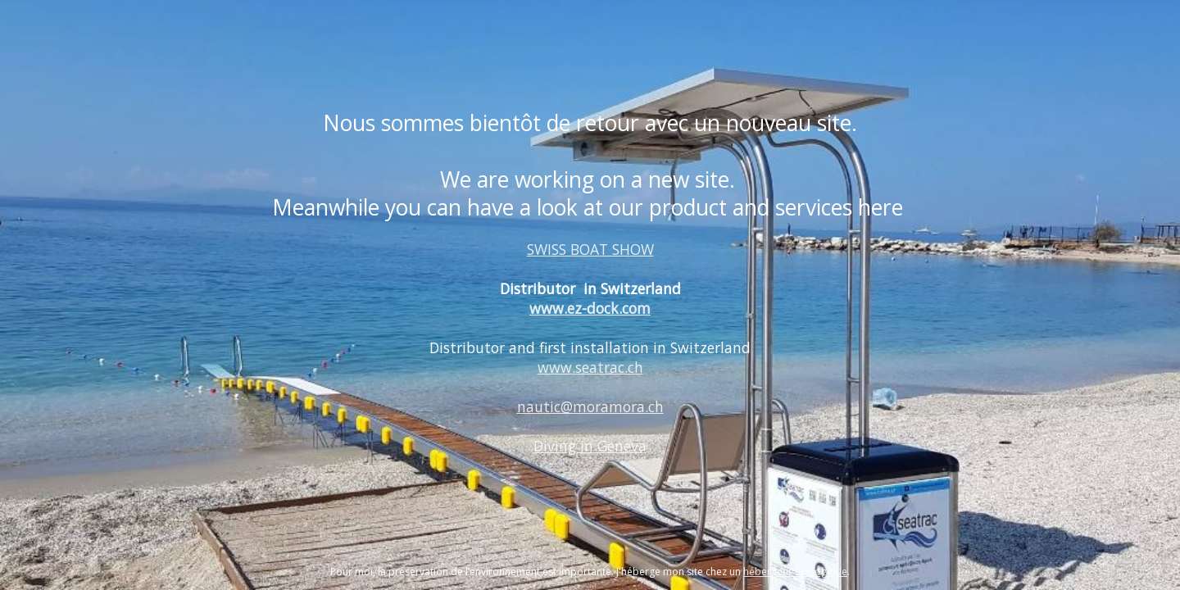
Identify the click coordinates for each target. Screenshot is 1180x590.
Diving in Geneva (590, 446)
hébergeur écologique (795, 572)
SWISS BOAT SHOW (590, 249)
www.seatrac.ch (590, 367)
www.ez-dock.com (590, 308)
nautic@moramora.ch (590, 406)
